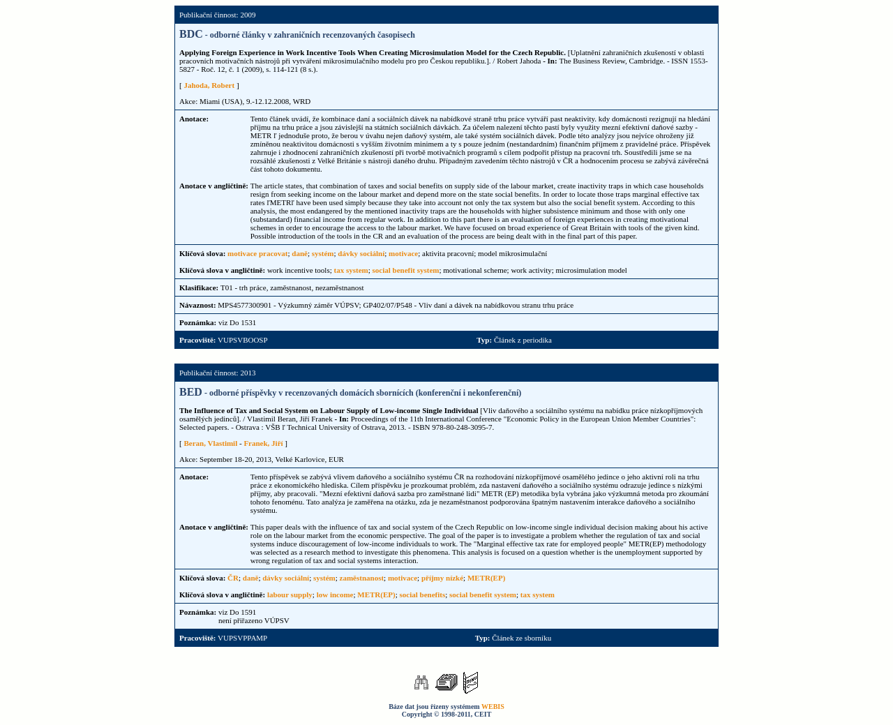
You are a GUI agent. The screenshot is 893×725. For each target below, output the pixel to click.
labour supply (290, 594)
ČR (233, 578)
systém (323, 253)
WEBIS (492, 706)
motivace (403, 253)
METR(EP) (486, 578)
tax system (351, 270)
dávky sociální (361, 253)
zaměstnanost (362, 578)
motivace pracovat (257, 253)
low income (335, 594)
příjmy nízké (442, 578)
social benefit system (406, 270)
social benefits (423, 594)
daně (300, 253)
